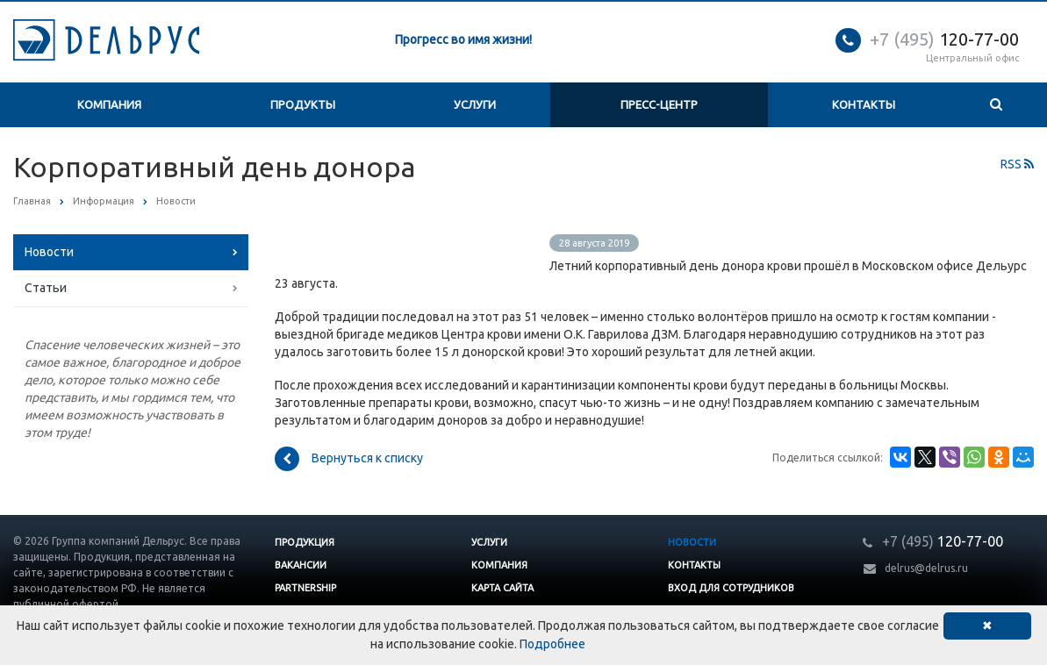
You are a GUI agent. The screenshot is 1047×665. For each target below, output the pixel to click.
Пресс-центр (659, 104)
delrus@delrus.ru (926, 568)
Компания (109, 104)
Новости (49, 252)
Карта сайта (502, 588)
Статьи (46, 288)
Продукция (304, 542)
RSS (1017, 164)
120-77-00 (944, 39)
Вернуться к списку (349, 459)
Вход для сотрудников (731, 588)
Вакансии (300, 565)
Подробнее (552, 644)
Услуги (475, 104)
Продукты (302, 104)
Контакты (863, 104)
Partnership (305, 588)
